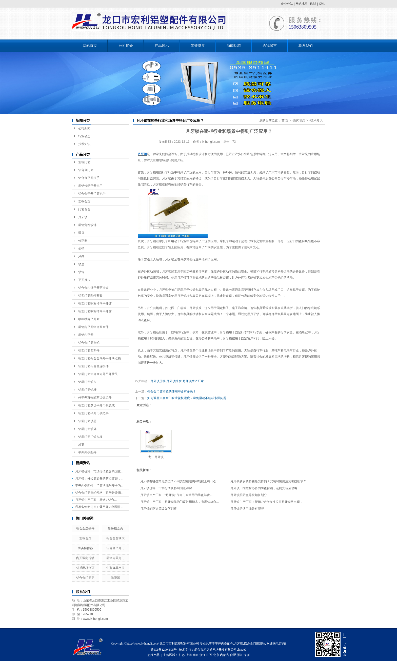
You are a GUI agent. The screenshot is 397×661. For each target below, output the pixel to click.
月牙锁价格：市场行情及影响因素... (99, 471)
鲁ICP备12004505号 (164, 649)
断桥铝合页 (115, 528)
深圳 (247, 655)
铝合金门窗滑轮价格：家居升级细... (99, 492)
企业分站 (287, 4)
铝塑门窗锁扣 (87, 382)
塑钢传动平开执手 (90, 186)
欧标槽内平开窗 (89, 319)
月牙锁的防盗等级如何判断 (158, 508)
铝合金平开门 (115, 548)
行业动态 (84, 136)
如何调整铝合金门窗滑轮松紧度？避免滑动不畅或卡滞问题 (186, 398)
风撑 (81, 256)
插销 (81, 248)
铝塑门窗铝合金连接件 (93, 366)
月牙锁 (82, 217)
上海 (189, 655)
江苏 (182, 655)
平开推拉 (84, 280)
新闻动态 (234, 46)
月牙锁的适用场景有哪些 (247, 508)
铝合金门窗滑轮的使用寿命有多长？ (171, 391)
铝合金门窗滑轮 (89, 342)
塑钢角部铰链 (87, 225)
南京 (196, 655)
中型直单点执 (115, 568)
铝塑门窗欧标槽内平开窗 (95, 303)
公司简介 (126, 46)
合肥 (233, 655)
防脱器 (115, 578)
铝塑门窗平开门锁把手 (93, 413)
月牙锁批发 (174, 381)
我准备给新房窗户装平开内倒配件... (99, 507)
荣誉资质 (198, 46)
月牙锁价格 (158, 381)
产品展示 (162, 46)
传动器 (82, 240)
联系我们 (306, 46)
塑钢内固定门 (115, 558)
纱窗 (81, 444)
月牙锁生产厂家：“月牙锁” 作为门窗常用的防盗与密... (176, 495)
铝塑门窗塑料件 (89, 350)
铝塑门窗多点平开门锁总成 (96, 405)
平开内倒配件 (87, 452)
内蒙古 (224, 655)
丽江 (240, 655)
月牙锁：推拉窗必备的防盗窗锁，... (99, 478)
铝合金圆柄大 (115, 538)
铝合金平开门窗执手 (92, 193)
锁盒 (81, 264)
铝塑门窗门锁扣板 (90, 437)
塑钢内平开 (85, 335)
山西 (209, 655)
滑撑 (81, 233)
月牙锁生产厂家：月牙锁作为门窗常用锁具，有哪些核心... (179, 502)
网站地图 (301, 4)
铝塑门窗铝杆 (87, 389)
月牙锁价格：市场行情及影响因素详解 (166, 488)
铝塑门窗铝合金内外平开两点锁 (99, 358)
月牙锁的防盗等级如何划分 (248, 495)
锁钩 (81, 272)
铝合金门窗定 (85, 578)
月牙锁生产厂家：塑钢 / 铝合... (96, 500)
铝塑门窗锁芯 (87, 421)
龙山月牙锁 (156, 457)
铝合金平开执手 (89, 178)
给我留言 (270, 46)
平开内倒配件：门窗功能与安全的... (99, 485)
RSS (313, 4)
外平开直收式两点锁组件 (95, 397)
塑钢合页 (84, 201)
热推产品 (153, 655)
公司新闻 (84, 128)
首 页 (285, 120)
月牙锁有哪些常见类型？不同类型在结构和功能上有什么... (179, 481)
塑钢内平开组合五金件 (93, 327)
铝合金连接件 (85, 528)
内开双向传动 (85, 558)
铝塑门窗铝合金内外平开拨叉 (98, 374)
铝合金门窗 (85, 170)
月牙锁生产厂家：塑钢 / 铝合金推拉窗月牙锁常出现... (266, 502)
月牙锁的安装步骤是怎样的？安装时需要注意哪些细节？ (268, 481)
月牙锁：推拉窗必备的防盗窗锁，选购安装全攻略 (263, 488)
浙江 (203, 655)
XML (322, 4)
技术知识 (84, 144)
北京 (216, 655)
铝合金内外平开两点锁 (93, 288)
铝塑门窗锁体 (87, 429)
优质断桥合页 (85, 568)
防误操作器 (85, 548)
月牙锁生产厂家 (193, 381)
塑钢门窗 (84, 162)
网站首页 (90, 46)
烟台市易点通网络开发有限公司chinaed (220, 649)
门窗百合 (84, 209)
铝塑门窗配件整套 (90, 295)
